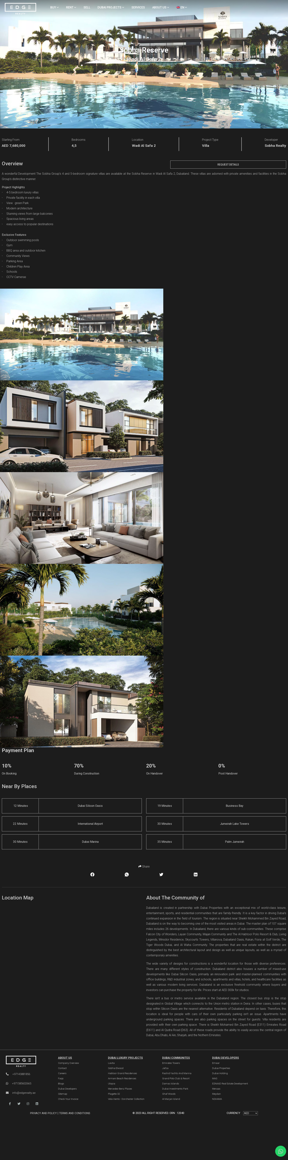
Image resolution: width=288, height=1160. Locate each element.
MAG (214, 1078)
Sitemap (62, 1093)
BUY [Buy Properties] (54, 7)
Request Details (228, 164)
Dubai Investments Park (175, 1088)
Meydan (216, 1093)
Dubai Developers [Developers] (67, 1088)
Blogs (61, 1083)
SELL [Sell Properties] (87, 7)
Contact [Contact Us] (62, 1068)
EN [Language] (182, 7)
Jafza (165, 1068)
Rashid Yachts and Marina (176, 1073)
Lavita (111, 1063)
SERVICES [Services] (138, 7)
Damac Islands (170, 1083)
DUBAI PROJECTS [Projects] (111, 7)
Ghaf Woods (169, 1093)
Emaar (216, 1063)
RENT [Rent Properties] (71, 7)
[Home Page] (20, 9)
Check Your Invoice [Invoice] (68, 1099)
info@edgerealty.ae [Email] (20, 1092)
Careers (62, 1073)
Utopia (111, 1083)
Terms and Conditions (74, 1113)
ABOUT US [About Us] (160, 7)
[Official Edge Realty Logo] (28, 1061)
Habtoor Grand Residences (122, 1073)
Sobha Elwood (115, 1068)
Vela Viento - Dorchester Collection (126, 1099)
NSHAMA (217, 1099)
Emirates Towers (171, 1063)
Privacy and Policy (43, 1113)
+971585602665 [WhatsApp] (18, 1083)
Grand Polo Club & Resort (176, 1078)
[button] (10, 1104)
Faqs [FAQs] (61, 1078)
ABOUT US (65, 1057)
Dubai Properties (221, 1068)
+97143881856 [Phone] (18, 1074)
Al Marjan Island (171, 1099)
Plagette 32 (114, 1093)
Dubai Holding (220, 1073)
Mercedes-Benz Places (120, 1088)
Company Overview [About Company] (68, 1063)
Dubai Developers (225, 1057)
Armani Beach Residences (122, 1078)
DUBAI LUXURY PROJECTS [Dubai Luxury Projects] (125, 1057)
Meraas (216, 1088)
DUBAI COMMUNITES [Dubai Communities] (176, 1057)
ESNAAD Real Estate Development (230, 1083)
